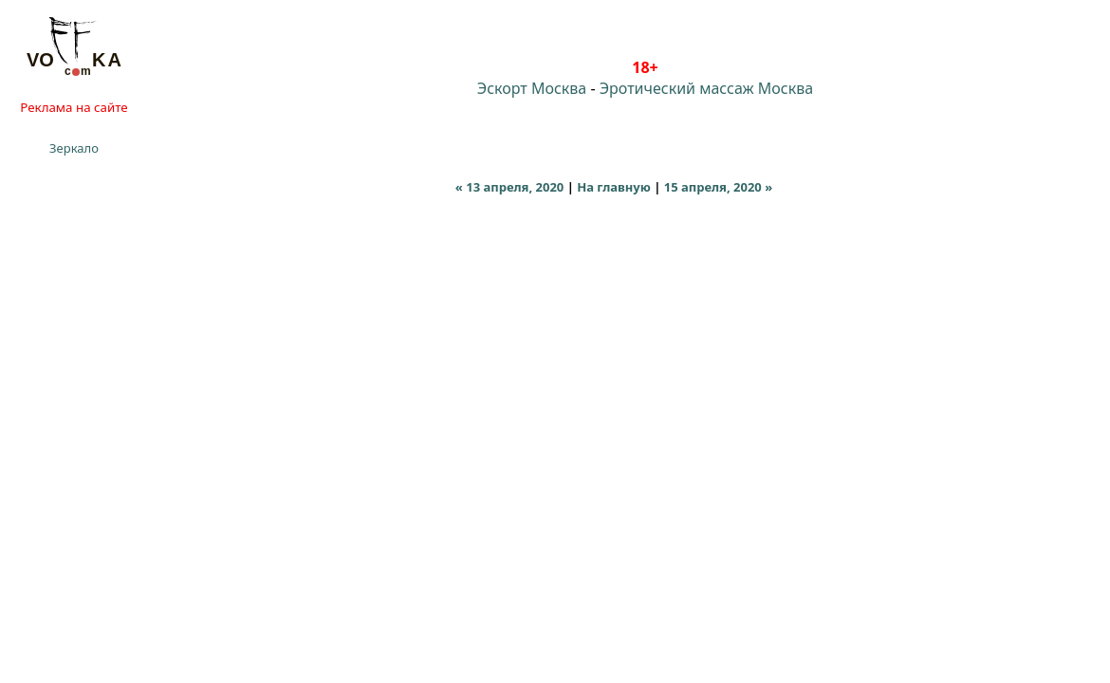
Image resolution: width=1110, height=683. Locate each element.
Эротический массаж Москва (706, 88)
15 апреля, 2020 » (718, 186)
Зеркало (74, 148)
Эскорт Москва (531, 88)
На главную (614, 186)
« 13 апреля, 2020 (509, 186)
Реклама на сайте (73, 107)
